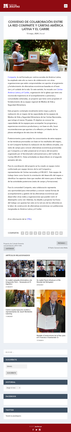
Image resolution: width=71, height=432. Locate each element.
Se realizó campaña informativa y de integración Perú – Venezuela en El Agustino (19, 282)
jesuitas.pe (38, 427)
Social (42, 33)
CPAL (29, 219)
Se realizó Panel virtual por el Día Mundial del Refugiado (49, 281)
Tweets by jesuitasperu (13, 416)
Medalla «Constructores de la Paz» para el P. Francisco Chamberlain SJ (51, 337)
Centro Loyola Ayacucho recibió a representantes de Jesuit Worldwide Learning (19, 312)
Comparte (12, 77)
